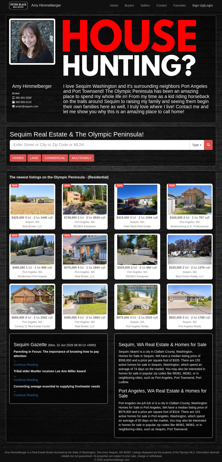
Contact (161, 5)
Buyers (129, 5)
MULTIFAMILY (81, 158)
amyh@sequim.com (26, 106)
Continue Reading (26, 364)
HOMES (18, 158)
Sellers (145, 5)
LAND (34, 158)
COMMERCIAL (55, 158)
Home (114, 5)
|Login (202, 5)
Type (196, 145)
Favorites (179, 5)
